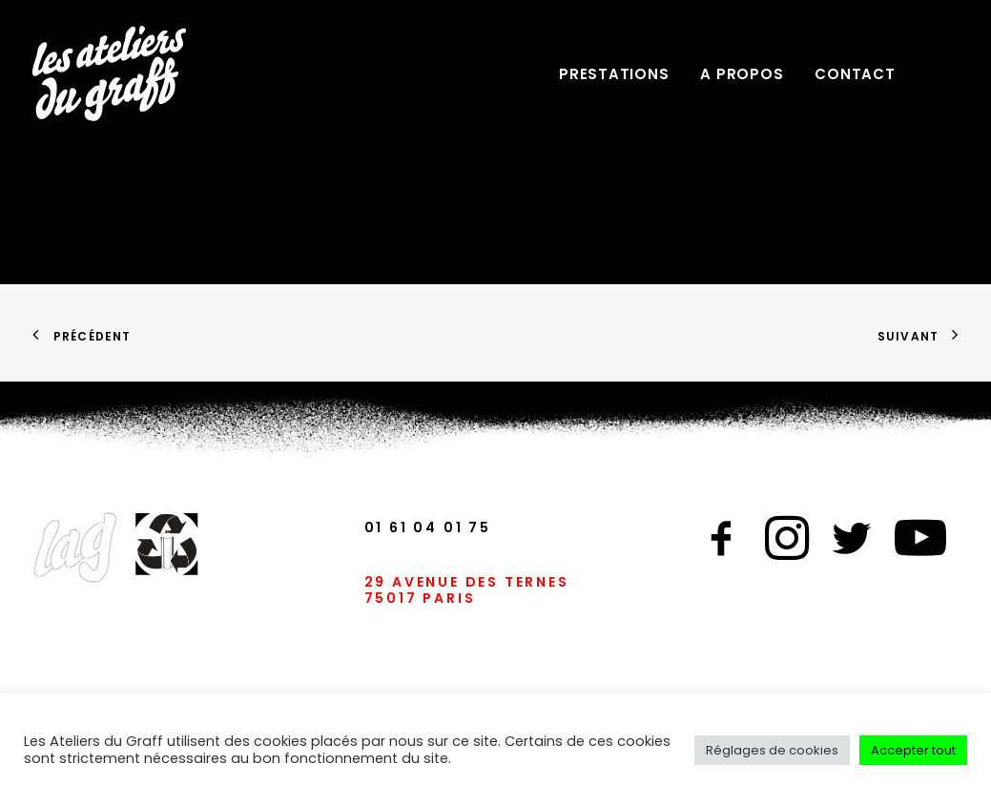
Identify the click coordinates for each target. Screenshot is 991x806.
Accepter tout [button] (913, 750)
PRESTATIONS (614, 74)
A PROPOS (741, 74)
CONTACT (855, 74)
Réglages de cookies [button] (772, 750)
